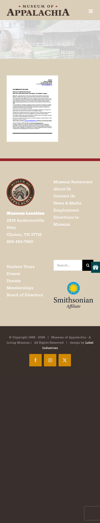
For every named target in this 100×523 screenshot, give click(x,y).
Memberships (20, 288)
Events (13, 273)
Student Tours (21, 266)
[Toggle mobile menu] (91, 11)
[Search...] (67, 265)
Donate (14, 281)
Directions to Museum (66, 221)
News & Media (67, 203)
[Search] (87, 265)
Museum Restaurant (72, 182)
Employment (66, 210)
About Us (62, 189)
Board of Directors (25, 295)
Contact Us (64, 196)
